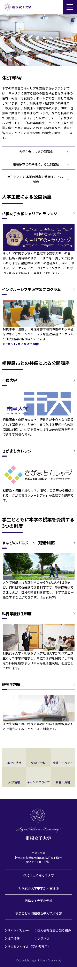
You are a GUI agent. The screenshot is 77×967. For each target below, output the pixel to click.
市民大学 (9, 380)
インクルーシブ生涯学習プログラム (31, 289)
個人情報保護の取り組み (54, 930)
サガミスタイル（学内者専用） (29, 946)
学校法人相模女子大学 (38, 875)
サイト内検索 (55, 7)
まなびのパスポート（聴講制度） (29, 542)
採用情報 (13, 938)
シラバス (43, 938)
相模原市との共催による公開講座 (36, 164)
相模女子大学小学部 (38, 901)
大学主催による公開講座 (36, 151)
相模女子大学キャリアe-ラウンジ (29, 213)
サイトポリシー (18, 930)
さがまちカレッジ (17, 450)
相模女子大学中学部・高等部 (38, 888)
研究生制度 (11, 684)
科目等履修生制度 (17, 613)
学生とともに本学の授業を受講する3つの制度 (35, 179)
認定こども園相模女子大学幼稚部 (38, 913)
